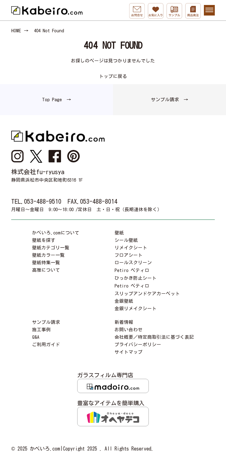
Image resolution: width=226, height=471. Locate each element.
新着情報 (124, 322)
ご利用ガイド (46, 344)
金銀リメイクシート (136, 308)
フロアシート (129, 255)
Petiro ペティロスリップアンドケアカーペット (147, 289)
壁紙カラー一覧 (48, 255)
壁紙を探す (43, 240)
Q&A (35, 337)
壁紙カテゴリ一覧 (50, 247)
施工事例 (41, 329)
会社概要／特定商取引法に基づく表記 (154, 337)
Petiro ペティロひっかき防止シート (136, 274)
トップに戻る (113, 76)
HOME (16, 30)
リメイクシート (131, 247)
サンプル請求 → (169, 99)
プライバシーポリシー (138, 344)
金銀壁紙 (124, 301)
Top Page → (56, 99)
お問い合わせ (129, 329)
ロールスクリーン (133, 262)
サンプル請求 (46, 322)
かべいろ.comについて (55, 232)
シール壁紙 (126, 240)
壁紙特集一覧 (46, 262)
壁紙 (119, 232)
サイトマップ (129, 352)
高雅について (46, 270)
